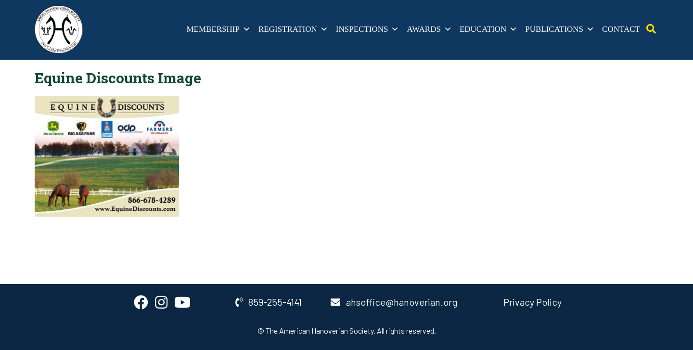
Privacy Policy (532, 302)
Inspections (367, 29)
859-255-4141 (268, 302)
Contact (621, 29)
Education (488, 29)
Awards (429, 29)
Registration (293, 29)
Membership (218, 29)
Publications (559, 29)
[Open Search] (651, 29)
